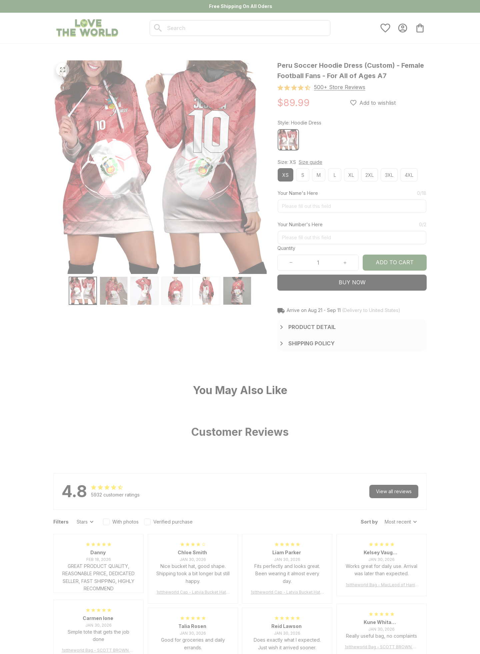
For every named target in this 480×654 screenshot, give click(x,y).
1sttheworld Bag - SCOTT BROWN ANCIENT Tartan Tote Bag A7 (98, 650)
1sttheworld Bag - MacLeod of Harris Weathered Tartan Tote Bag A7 (381, 585)
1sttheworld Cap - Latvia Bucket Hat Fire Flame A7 (192, 592)
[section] (339, 87)
